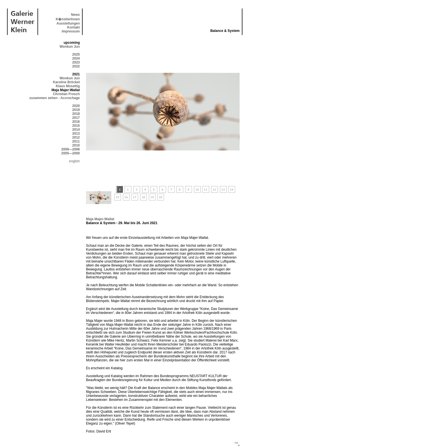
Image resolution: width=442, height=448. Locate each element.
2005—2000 (70, 153)
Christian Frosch (66, 94)
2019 (76, 110)
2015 (76, 126)
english (74, 161)
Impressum (71, 31)
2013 (76, 134)
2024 (76, 58)
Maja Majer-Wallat (100, 219)
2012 (76, 137)
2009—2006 (70, 149)
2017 (76, 118)
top (236, 442)
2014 (76, 130)
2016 (76, 122)
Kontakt (73, 27)
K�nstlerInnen (68, 19)
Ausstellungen (68, 23)
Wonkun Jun (69, 47)
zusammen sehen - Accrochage (54, 98)
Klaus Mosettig (68, 86)
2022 (76, 66)
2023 (76, 62)
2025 (76, 54)
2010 (76, 145)
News (75, 15)
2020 (76, 106)
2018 (76, 114)
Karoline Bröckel (66, 82)
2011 (76, 141)
